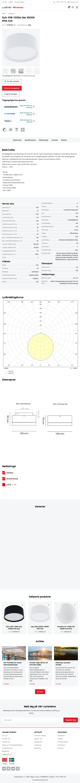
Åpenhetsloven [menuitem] (7, 748)
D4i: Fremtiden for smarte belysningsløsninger (12, 664)
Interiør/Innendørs (67, 257)
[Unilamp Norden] (13, 7)
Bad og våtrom (61, 253)
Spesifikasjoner (30, 140)
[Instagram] (18, 768)
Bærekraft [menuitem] (5, 751)
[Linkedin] (8, 768)
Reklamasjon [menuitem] (6, 754)
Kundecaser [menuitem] (38, 742)
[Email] (32, 720)
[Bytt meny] (77, 7)
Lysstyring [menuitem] (37, 745)
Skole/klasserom (60, 259)
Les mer (6, 684)
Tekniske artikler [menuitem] (40, 735)
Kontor (75, 257)
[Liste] (69, 7)
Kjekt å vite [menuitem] (38, 739)
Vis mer (40, 692)
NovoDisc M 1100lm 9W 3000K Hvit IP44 (66, 628)
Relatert (64, 140)
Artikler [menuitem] (11, 2)
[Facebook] (4, 768)
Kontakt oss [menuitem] (6, 739)
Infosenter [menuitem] (61, 735)
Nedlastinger (43, 140)
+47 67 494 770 (59, 2)
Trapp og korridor (72, 259)
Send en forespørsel (11, 88)
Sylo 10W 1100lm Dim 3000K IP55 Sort (14, 628)
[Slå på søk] (73, 7)
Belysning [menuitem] (37, 748)
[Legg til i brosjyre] (22, 605)
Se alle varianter (13, 81)
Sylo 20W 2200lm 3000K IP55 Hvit (40, 628)
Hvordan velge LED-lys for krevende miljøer (39, 664)
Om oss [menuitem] (4, 2)
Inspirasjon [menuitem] (61, 745)
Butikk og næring (72, 253)
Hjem (3, 14)
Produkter (11, 14)
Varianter (54, 140)
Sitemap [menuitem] (60, 748)
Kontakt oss (73, 2)
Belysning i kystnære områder (63, 664)
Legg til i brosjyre (10, 94)
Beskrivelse (17, 140)
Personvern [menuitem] (6, 742)
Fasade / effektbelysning (64, 255)
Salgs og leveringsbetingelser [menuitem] (12, 745)
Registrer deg (71, 720)
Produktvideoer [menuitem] (20, 2)
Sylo (29, 25)
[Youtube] (13, 768)
